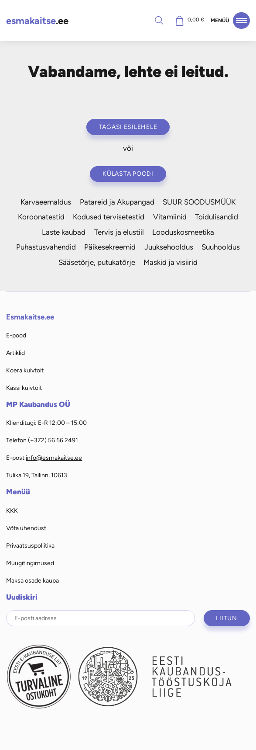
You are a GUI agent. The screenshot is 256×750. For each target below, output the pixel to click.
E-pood (16, 335)
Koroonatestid (41, 216)
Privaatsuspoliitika (30, 545)
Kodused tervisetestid (108, 216)
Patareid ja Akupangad (117, 202)
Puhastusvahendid (46, 247)
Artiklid (15, 353)
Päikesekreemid (110, 247)
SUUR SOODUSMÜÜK (199, 202)
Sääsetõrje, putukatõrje (96, 262)
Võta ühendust (26, 528)
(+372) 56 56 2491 (53, 440)
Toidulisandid (216, 216)
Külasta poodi (127, 173)
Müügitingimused (30, 563)
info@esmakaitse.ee (54, 458)
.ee (37, 21)
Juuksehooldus (168, 247)
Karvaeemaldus (45, 202)
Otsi (159, 20)
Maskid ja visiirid (170, 262)
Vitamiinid (170, 216)
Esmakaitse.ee (30, 316)
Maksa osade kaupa (32, 580)
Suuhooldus (220, 247)
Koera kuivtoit (25, 370)
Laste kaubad (63, 232)
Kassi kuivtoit (24, 388)
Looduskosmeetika (183, 232)
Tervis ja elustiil (119, 232)
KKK (12, 510)
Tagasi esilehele (128, 127)
